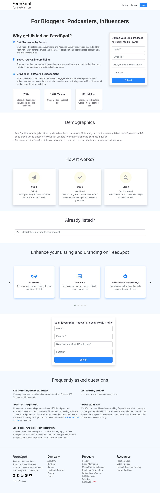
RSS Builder (89, 482)
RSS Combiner (88, 476)
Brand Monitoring (90, 464)
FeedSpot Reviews (55, 470)
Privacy (50, 473)
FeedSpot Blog (123, 461)
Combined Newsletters (92, 470)
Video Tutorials (123, 464)
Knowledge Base (124, 470)
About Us (51, 461)
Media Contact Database (93, 467)
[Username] (83, 232)
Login (143, 5)
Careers (50, 467)
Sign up (134, 5)
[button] (75, 305)
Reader (85, 461)
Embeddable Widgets (91, 473)
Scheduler (86, 479)
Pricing (125, 5)
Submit (128, 80)
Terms (50, 476)
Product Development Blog (129, 467)
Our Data (51, 464)
